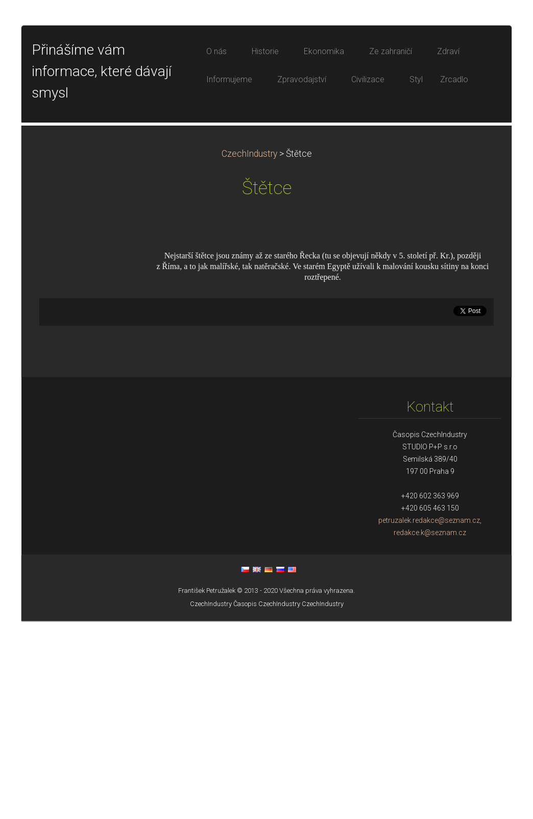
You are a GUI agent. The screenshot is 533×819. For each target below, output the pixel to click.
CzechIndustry (249, 352)
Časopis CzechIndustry (266, 802)
